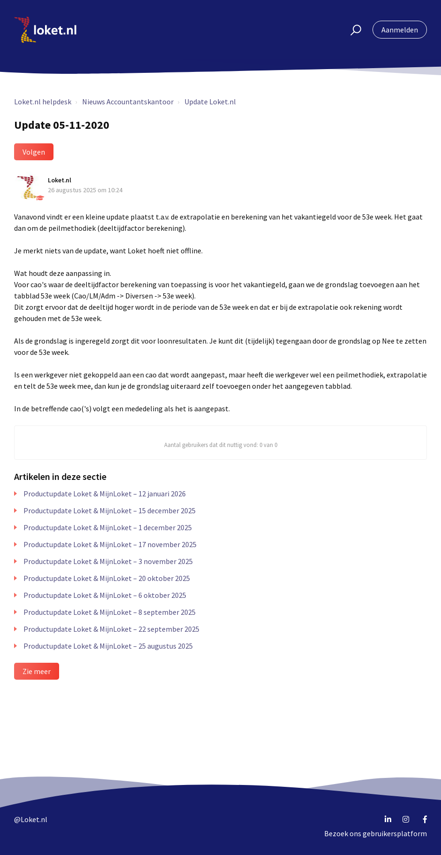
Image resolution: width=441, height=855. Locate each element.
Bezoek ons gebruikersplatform (375, 833)
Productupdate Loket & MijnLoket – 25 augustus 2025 (108, 646)
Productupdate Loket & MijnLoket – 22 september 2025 (111, 629)
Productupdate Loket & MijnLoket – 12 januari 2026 (104, 493)
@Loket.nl (30, 819)
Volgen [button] (34, 152)
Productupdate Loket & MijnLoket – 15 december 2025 (109, 510)
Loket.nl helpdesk (42, 101)
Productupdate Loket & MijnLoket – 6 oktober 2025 (104, 595)
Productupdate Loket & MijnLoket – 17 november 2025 (110, 544)
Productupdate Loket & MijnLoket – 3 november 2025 (108, 561)
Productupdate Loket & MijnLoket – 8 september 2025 (109, 612)
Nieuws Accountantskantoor (128, 101)
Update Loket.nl (210, 101)
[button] (351, 30)
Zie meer (37, 671)
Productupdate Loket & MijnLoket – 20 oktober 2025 (106, 578)
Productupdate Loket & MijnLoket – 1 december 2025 (107, 527)
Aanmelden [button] (399, 29)
